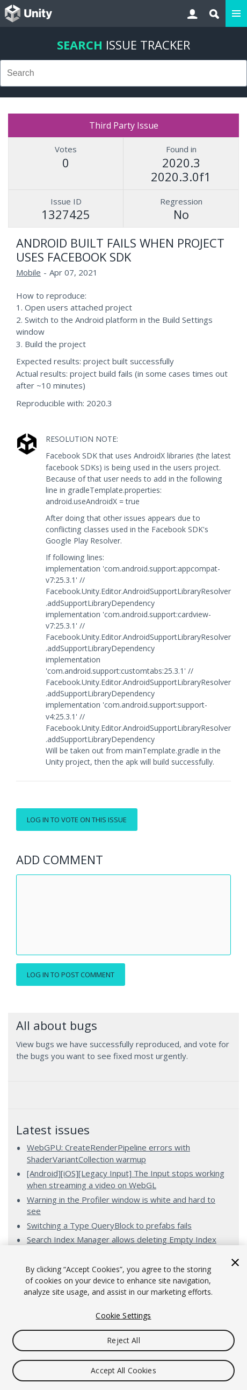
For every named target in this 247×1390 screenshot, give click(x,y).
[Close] (235, 1262)
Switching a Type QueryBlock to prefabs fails (109, 1225)
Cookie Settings (123, 1315)
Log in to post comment (70, 974)
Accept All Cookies (123, 1370)
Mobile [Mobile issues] (28, 272)
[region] (123, 1317)
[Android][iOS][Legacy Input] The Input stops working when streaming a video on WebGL (125, 1179)
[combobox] (123, 73)
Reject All (123, 1340)
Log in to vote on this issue (77, 819)
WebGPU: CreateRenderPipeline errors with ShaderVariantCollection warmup (108, 1153)
